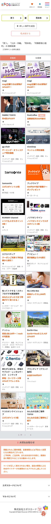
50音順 (38, 58)
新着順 (13, 58)
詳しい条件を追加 (25, 26)
